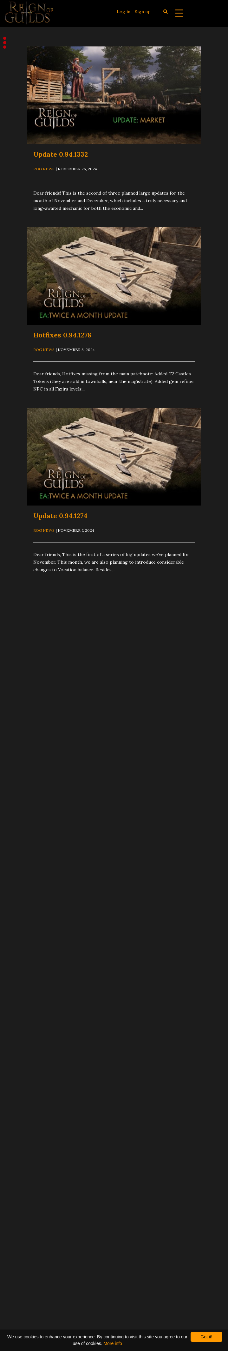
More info (112, 1343)
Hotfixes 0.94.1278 (62, 335)
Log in (123, 12)
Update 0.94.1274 (60, 516)
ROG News (44, 169)
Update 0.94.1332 (60, 154)
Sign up (143, 12)
